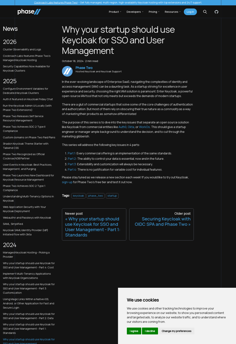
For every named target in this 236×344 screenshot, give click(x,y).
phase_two (95, 195)
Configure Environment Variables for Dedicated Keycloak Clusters (25, 91)
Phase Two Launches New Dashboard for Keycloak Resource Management (28, 177)
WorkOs (144, 127)
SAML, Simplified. (13, 224)
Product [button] (114, 11)
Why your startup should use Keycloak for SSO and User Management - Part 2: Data (29, 316)
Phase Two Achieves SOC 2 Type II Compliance (24, 129)
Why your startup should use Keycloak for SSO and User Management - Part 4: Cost (29, 265)
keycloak (78, 195)
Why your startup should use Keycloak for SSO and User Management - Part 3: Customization (29, 288)
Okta (131, 127)
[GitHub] (215, 12)
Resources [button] (171, 11)
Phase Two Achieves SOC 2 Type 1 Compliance (24, 188)
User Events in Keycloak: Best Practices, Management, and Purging (27, 167)
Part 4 (72, 169)
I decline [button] (150, 331)
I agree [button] (134, 331)
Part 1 (71, 153)
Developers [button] (134, 11)
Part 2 (72, 159)
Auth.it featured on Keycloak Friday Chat (28, 99)
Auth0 (122, 127)
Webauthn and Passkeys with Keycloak (27, 217)
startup (112, 195)
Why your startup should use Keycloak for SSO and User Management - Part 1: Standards (29, 329)
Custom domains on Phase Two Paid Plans (29, 137)
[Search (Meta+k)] (205, 11)
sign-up (67, 182)
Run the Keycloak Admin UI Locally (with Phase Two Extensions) (27, 108)
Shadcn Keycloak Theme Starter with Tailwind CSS (25, 146)
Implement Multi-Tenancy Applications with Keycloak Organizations (27, 276)
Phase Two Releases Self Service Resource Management (23, 118)
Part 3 (72, 164)
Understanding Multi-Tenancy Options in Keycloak (28, 198)
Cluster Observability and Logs (22, 49)
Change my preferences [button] (176, 331)
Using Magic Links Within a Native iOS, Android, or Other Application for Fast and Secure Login (28, 303)
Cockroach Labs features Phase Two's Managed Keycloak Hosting (27, 58)
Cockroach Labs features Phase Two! (56, 2)
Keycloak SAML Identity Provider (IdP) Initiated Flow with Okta (25, 232)
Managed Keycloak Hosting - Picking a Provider (26, 254)
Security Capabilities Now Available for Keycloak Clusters (26, 68)
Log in (190, 11)
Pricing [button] (153, 11)
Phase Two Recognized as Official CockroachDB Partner (24, 156)
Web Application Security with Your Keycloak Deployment (24, 209)
